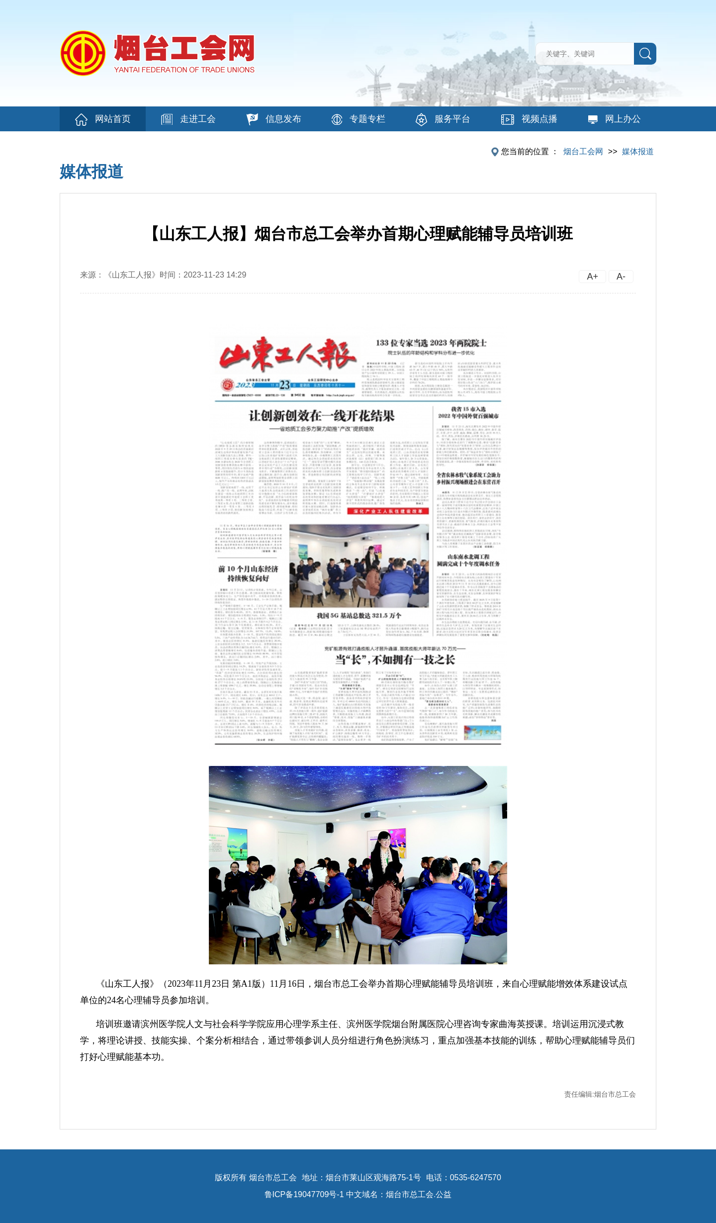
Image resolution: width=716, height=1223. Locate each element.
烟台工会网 (583, 151)
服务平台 (443, 119)
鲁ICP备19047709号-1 (304, 1194)
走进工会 (188, 119)
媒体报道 (638, 151)
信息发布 (274, 119)
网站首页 (103, 119)
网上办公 (614, 119)
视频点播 (529, 119)
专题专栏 (358, 119)
